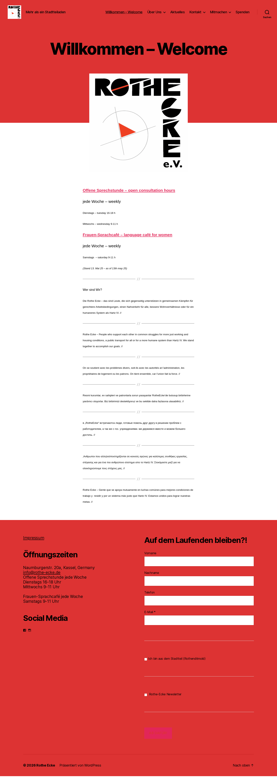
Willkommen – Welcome (124, 14)
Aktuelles (177, 14)
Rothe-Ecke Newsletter (162, 698)
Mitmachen (218, 14)
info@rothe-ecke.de (41, 576)
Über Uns (154, 14)
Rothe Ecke (45, 769)
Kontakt (195, 14)
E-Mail (150, 616)
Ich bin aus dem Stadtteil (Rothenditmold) (175, 662)
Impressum (33, 541)
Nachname (151, 577)
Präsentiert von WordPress (80, 769)
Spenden (242, 14)
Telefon (149, 596)
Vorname (150, 557)
